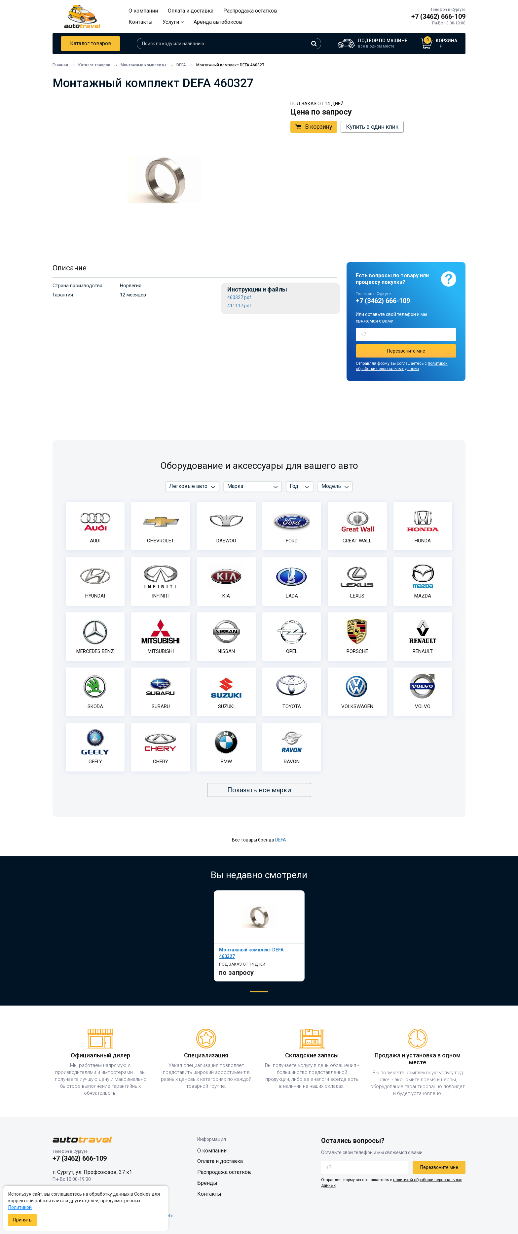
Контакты (141, 22)
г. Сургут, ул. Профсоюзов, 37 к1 (92, 1172)
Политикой (20, 1207)
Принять (22, 1219)
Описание (70, 268)
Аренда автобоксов (218, 22)
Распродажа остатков (250, 11)
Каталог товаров (90, 43)
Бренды (207, 1183)
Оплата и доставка (190, 11)
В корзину (313, 126)
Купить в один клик (372, 126)
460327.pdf (239, 297)
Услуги (173, 22)
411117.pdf (239, 306)
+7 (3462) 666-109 (438, 16)
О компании (143, 11)
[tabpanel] (259, 935)
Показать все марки (259, 790)
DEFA (280, 839)
